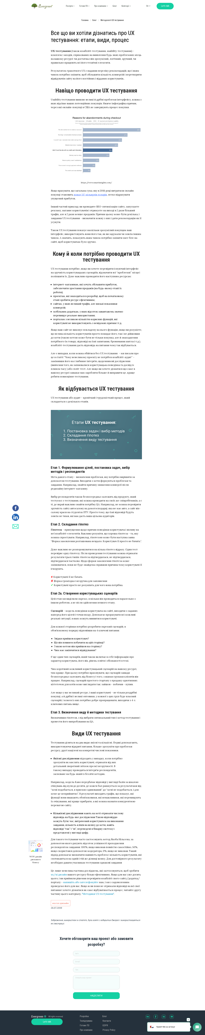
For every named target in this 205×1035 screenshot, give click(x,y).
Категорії (126, 6)
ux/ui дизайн (59, 874)
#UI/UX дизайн (60, 903)
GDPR (105, 1025)
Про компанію (86, 1030)
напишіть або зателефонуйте (81, 882)
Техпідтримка (86, 1021)
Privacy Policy (108, 1030)
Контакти (106, 1021)
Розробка (84, 1016)
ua (147, 6)
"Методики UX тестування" (98, 893)
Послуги (70, 6)
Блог (115, 6)
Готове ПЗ (84, 6)
